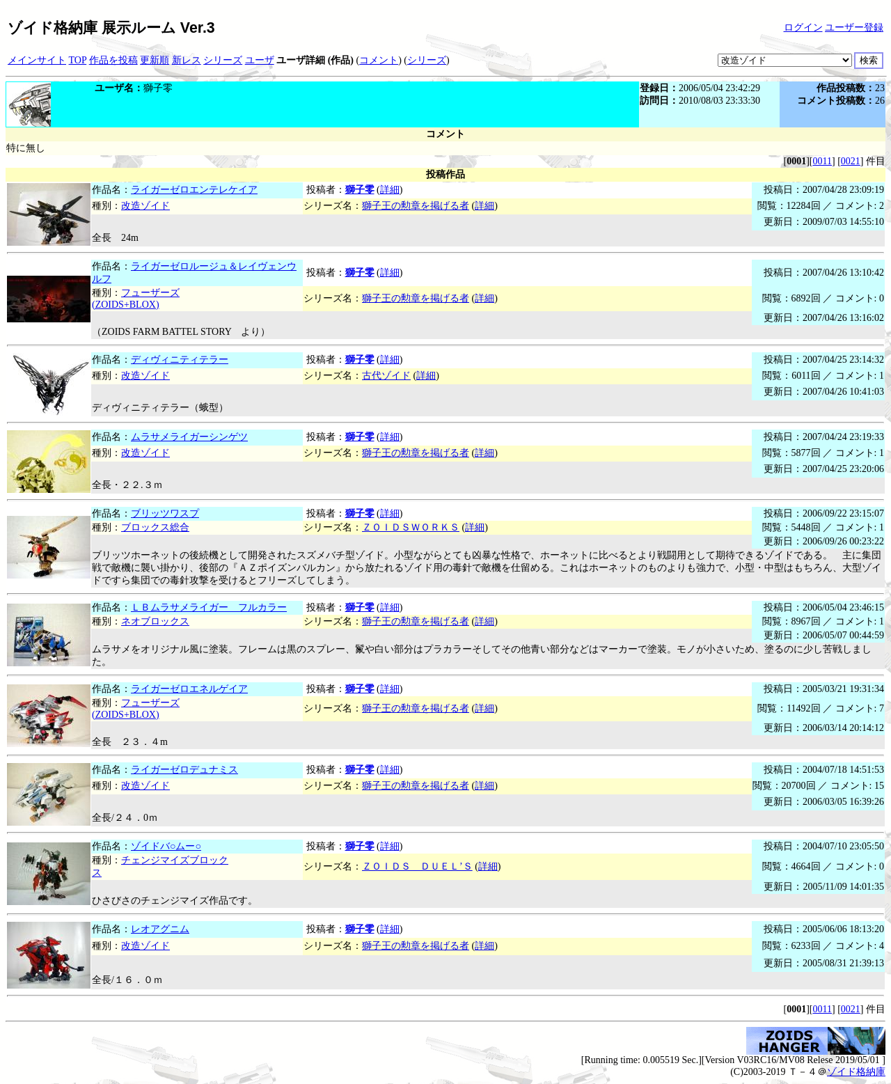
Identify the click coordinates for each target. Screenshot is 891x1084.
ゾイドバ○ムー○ (166, 846)
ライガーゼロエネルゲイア (189, 689)
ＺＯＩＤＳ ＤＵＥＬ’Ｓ (417, 866)
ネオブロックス (155, 621)
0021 (850, 161)
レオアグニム (160, 929)
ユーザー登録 (854, 27)
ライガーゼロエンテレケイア (194, 189)
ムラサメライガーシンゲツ (189, 437)
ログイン (803, 27)
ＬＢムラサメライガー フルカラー (209, 607)
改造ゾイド (145, 206)
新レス (186, 60)
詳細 (390, 189)
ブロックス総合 (155, 527)
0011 (822, 161)
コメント (378, 60)
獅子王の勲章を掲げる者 (415, 206)
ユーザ (259, 60)
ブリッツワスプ (165, 513)
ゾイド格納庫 (856, 1072)
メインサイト (37, 60)
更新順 (154, 60)
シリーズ (222, 60)
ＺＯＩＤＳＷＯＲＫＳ (410, 527)
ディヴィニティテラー (179, 359)
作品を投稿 (113, 60)
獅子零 (359, 189)
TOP (78, 60)
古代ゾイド (386, 375)
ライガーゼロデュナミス (184, 769)
